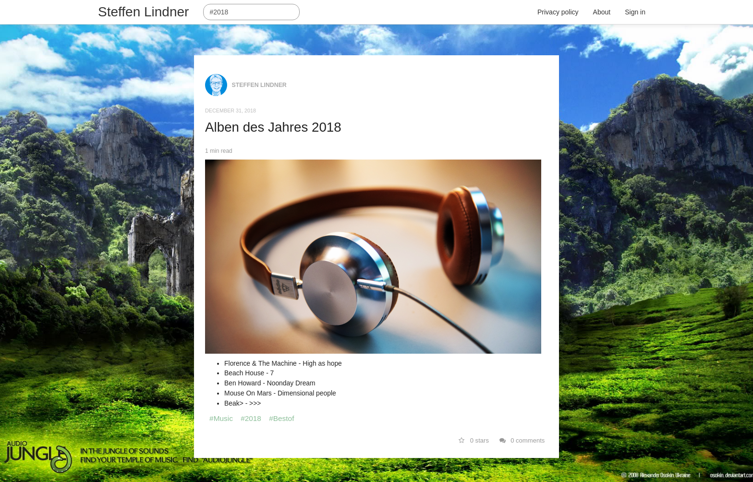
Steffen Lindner (143, 11)
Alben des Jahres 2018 (273, 127)
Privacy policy (558, 12)
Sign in (635, 12)
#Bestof (281, 418)
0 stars (474, 440)
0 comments (522, 440)
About (602, 12)
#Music (221, 418)
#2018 (251, 418)
